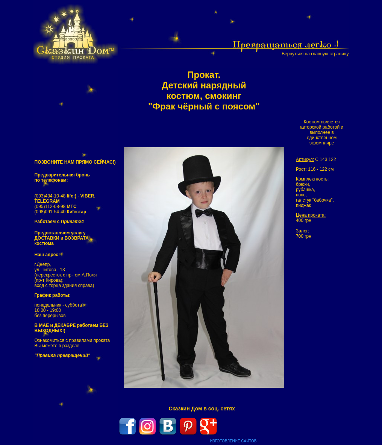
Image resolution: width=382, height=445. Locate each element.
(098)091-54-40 (60, 211)
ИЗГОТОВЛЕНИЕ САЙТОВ (233, 441)
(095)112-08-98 (56, 206)
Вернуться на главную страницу (315, 53)
